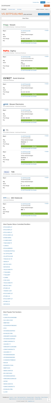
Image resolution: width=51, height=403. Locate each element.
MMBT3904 (6, 322)
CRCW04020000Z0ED (9, 357)
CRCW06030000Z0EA (9, 354)
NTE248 (6, 314)
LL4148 (5, 392)
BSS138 (6, 362)
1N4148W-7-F (7, 344)
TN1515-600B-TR (8, 282)
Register (43, 2)
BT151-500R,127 (8, 232)
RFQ (34, 188)
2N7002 (6, 381)
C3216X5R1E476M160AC (10, 325)
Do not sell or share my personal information (26, 399)
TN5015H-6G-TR (8, 259)
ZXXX (5, 328)
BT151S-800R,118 (8, 235)
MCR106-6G (7, 304)
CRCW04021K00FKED (9, 338)
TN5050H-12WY (8, 290)
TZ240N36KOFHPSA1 (9, 251)
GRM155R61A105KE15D (10, 378)
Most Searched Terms (22, 397)
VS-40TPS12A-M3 (8, 256)
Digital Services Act (12, 399)
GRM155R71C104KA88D (10, 346)
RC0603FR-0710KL (8, 365)
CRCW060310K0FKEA (9, 330)
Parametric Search (30, 397)
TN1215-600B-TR (8, 269)
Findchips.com (2, 2)
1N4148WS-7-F (7, 352)
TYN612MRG (7, 272)
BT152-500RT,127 (8, 293)
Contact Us (11, 397)
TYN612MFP (7, 274)
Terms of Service (44, 397)
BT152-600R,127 (8, 227)
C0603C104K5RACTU (9, 349)
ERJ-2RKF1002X (8, 373)
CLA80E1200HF (8, 240)
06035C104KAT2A (8, 384)
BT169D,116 (7, 296)
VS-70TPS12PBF (8, 253)
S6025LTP (6, 261)
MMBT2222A (7, 368)
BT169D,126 (7, 288)
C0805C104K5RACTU (9, 341)
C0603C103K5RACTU (9, 386)
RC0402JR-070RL (8, 333)
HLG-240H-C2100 (8, 320)
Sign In (48, 2)
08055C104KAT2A (8, 370)
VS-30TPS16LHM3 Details (44, 14)
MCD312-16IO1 (7, 285)
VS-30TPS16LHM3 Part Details (28, 43)
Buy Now (34, 41)
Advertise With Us (38, 399)
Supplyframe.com (31, 401)
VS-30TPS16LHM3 (25, 30)
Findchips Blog (36, 2)
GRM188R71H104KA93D (10, 336)
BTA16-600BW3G (8, 248)
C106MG (6, 277)
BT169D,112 (7, 301)
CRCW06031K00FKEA (9, 376)
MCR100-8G (7, 267)
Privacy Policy (37, 397)
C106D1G (6, 245)
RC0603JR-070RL (8, 389)
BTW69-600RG (7, 237)
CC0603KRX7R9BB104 (9, 360)
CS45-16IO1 (7, 280)
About (15, 397)
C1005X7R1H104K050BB (10, 317)
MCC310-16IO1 (7, 264)
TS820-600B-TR (8, 243)
